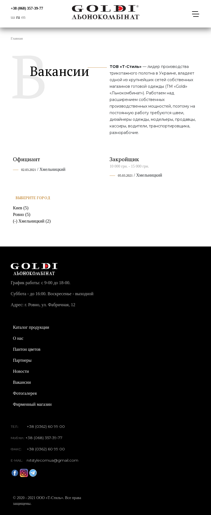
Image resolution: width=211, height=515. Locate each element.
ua (13, 17)
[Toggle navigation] (195, 14)
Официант (26, 159)
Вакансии (22, 382)
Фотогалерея (25, 393)
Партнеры (22, 360)
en (23, 17)
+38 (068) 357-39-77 (27, 8)
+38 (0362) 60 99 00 (46, 426)
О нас (18, 338)
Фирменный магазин (32, 404)
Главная (17, 38)
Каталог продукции (31, 327)
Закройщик (124, 159)
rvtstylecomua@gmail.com (52, 460)
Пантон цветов (26, 349)
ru (18, 17)
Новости (21, 371)
